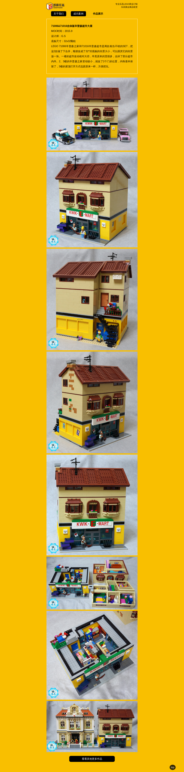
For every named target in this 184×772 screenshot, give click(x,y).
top (172, 767)
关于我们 (59, 13)
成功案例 (78, 13)
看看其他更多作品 (92, 758)
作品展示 (98, 13)
